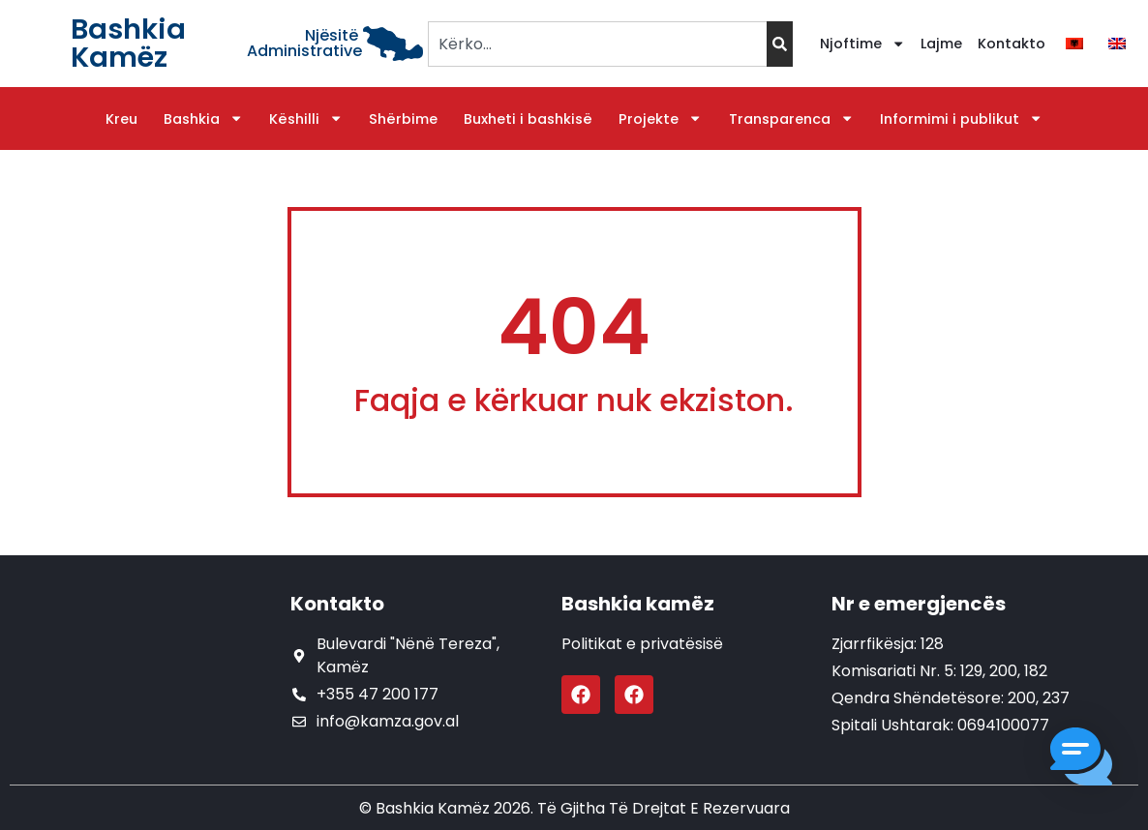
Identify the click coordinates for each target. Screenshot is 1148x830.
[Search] (780, 44)
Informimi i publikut (961, 118)
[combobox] (597, 44)
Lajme (941, 43)
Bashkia (203, 118)
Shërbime (403, 119)
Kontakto (1011, 43)
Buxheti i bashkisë (528, 119)
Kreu (121, 119)
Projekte (660, 118)
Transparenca (791, 118)
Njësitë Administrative (304, 43)
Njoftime (862, 43)
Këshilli (306, 118)
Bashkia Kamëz (128, 43)
